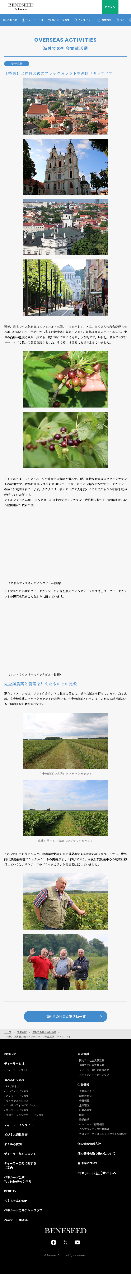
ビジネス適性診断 (16, 1134)
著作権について (88, 1163)
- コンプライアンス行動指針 (93, 1129)
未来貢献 (22, 1032)
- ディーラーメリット (16, 1070)
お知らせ (12, 20)
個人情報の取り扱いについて (97, 1153)
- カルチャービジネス (16, 1091)
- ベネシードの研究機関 (91, 1124)
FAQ (122, 20)
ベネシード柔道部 (16, 1220)
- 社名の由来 (85, 1110)
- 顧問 (81, 1115)
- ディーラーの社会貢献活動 (93, 1070)
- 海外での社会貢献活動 (91, 1065)
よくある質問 (13, 1144)
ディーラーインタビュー (20, 1125)
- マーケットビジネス (16, 1110)
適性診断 (106, 20)
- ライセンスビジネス (16, 1100)
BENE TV (10, 1191)
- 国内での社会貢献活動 (91, 1060)
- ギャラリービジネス (16, 1096)
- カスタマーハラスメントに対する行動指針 (102, 1134)
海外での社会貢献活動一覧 (74, 1016)
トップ (7, 1032)
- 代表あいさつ (86, 1091)
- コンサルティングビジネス (20, 1105)
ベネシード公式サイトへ (97, 1173)
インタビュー (85, 20)
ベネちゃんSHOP (15, 1200)
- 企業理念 (83, 1105)
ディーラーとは (34, 20)
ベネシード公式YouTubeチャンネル (18, 1179)
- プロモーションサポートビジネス (23, 1115)
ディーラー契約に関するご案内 (20, 1165)
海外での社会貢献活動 (44, 1032)
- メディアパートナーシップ (93, 1074)
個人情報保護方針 (89, 1144)
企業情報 (83, 1084)
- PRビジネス (11, 1086)
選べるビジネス (60, 20)
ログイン (110, 7)
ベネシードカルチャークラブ (23, 1210)
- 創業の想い (85, 1095)
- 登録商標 (83, 1119)
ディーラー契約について (20, 1154)
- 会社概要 (83, 1100)
